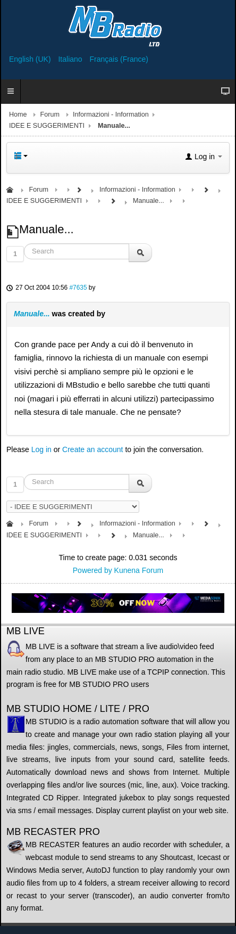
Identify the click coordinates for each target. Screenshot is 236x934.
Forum (50, 114)
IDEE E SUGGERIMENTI (47, 125)
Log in (41, 449)
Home (18, 114)
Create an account (92, 449)
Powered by (92, 570)
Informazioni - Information (111, 114)
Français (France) (119, 59)
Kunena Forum (139, 570)
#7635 (78, 287)
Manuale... (32, 313)
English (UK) (31, 59)
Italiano (71, 59)
